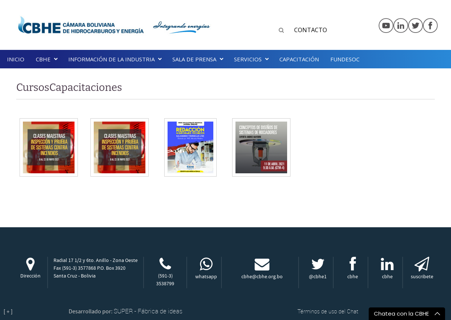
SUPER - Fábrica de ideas (148, 311)
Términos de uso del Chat (327, 311)
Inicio (15, 59)
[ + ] (8, 311)
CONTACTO (310, 30)
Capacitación (299, 59)
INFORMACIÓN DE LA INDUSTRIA (111, 59)
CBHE (43, 59)
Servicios (248, 59)
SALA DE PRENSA (194, 59)
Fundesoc (344, 59)
